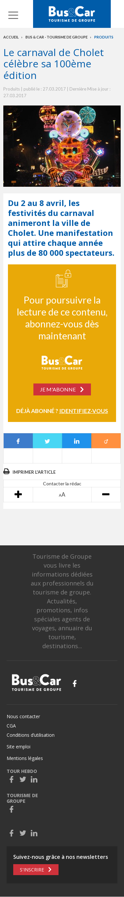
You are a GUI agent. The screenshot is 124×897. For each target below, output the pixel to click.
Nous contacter (23, 716)
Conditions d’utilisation (31, 735)
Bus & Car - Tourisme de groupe (56, 37)
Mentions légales (25, 758)
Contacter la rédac (62, 483)
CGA (11, 726)
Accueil (11, 37)
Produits (103, 37)
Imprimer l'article (34, 472)
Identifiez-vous (83, 410)
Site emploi (18, 746)
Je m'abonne (58, 389)
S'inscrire (32, 869)
